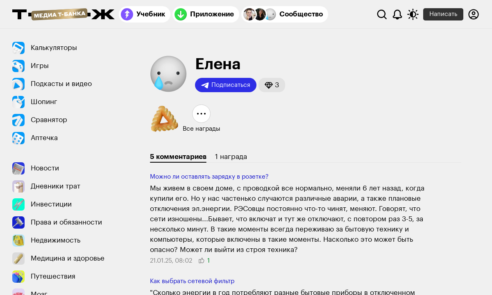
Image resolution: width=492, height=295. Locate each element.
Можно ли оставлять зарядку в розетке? (209, 177)
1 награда (231, 156)
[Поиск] (382, 14)
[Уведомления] (397, 14)
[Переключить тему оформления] (413, 14)
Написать (443, 14)
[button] (271, 85)
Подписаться (225, 85)
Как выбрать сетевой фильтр (192, 281)
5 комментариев (178, 156)
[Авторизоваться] (473, 14)
